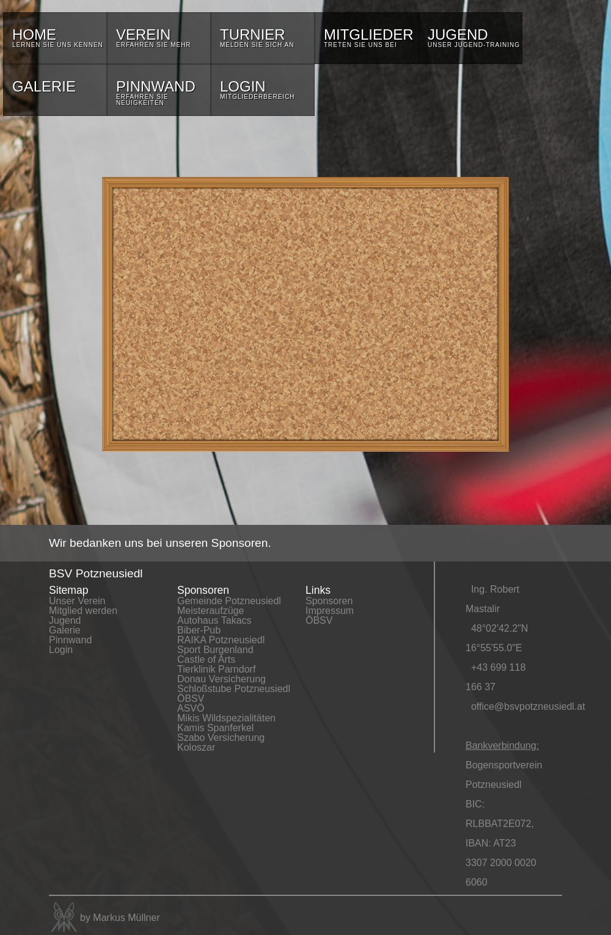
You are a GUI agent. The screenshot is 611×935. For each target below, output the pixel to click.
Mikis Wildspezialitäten (226, 718)
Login (61, 649)
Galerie (65, 630)
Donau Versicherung (221, 679)
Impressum (330, 610)
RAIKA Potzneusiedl (221, 640)
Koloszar (196, 747)
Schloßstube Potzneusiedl (233, 689)
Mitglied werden (83, 610)
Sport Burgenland (215, 649)
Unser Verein (77, 601)
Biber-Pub (199, 630)
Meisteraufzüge (210, 610)
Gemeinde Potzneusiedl (229, 601)
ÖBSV (190, 698)
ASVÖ (190, 708)
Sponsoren (329, 601)
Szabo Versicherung (221, 737)
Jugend (65, 620)
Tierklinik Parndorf (216, 669)
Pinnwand (70, 640)
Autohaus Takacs (214, 620)
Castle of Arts (206, 659)
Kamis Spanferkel (215, 728)
